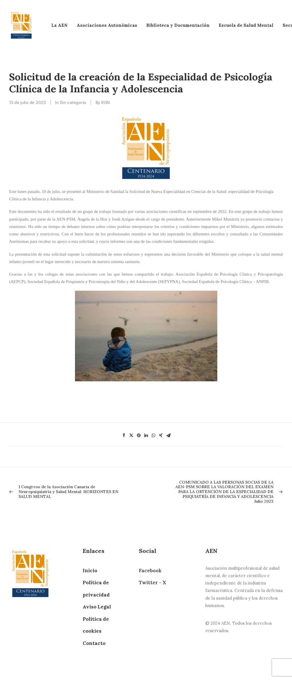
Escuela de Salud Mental (246, 25)
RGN (105, 102)
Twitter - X (152, 582)
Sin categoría (73, 102)
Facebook (150, 570)
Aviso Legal (97, 607)
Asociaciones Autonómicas (107, 25)
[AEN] (21, 25)
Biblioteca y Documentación (178, 25)
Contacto (94, 643)
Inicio (90, 570)
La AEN (59, 25)
